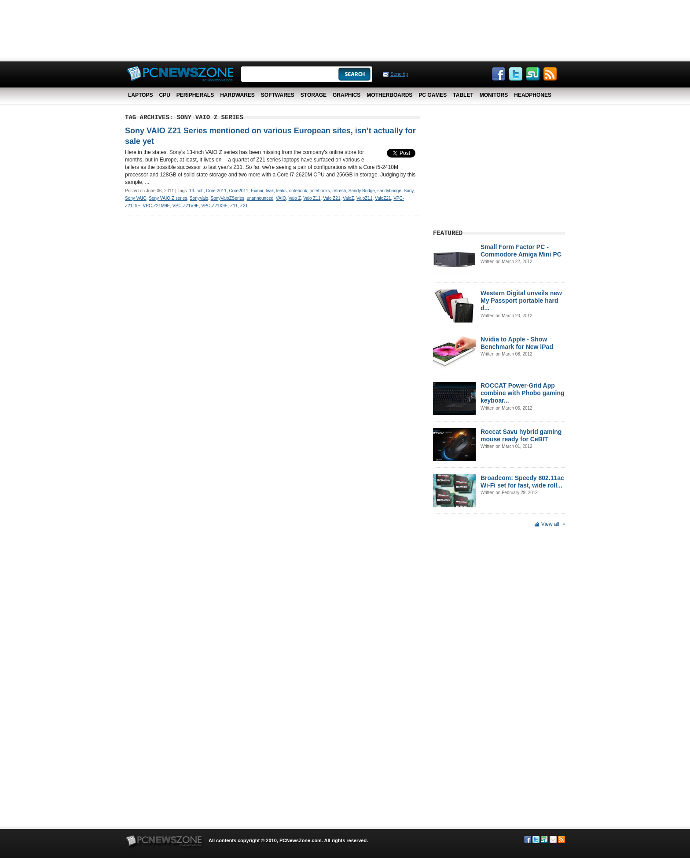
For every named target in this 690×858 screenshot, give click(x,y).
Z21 (244, 205)
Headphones (532, 95)
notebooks (319, 190)
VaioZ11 (364, 198)
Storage (314, 95)
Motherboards (389, 95)
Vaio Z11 (311, 198)
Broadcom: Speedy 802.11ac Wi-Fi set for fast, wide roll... (522, 481)
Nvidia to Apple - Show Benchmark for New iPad (517, 343)
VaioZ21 (383, 198)
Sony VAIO (136, 198)
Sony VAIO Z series (168, 198)
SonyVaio (199, 198)
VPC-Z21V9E (185, 205)
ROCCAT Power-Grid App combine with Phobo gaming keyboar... (523, 393)
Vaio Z (295, 198)
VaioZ (348, 198)
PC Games (432, 95)
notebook (298, 190)
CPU (164, 95)
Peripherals (195, 95)
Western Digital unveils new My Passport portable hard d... (521, 301)
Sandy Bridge (362, 190)
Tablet (463, 95)
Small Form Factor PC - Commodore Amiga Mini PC (521, 250)
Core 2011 (216, 190)
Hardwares (237, 95)
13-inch (196, 190)
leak (270, 190)
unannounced (260, 198)
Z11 (234, 205)
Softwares (277, 95)
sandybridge (389, 190)
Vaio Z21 (331, 198)
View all (550, 524)
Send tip (399, 74)
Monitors (494, 95)
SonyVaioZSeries (228, 198)
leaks (281, 190)
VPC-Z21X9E (214, 205)
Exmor (257, 190)
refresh (339, 190)
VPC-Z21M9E (156, 205)
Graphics (346, 95)
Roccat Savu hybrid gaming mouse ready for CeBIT (521, 435)
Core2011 (239, 190)
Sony (409, 190)
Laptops (140, 95)
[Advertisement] (345, 28)
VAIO (281, 198)
